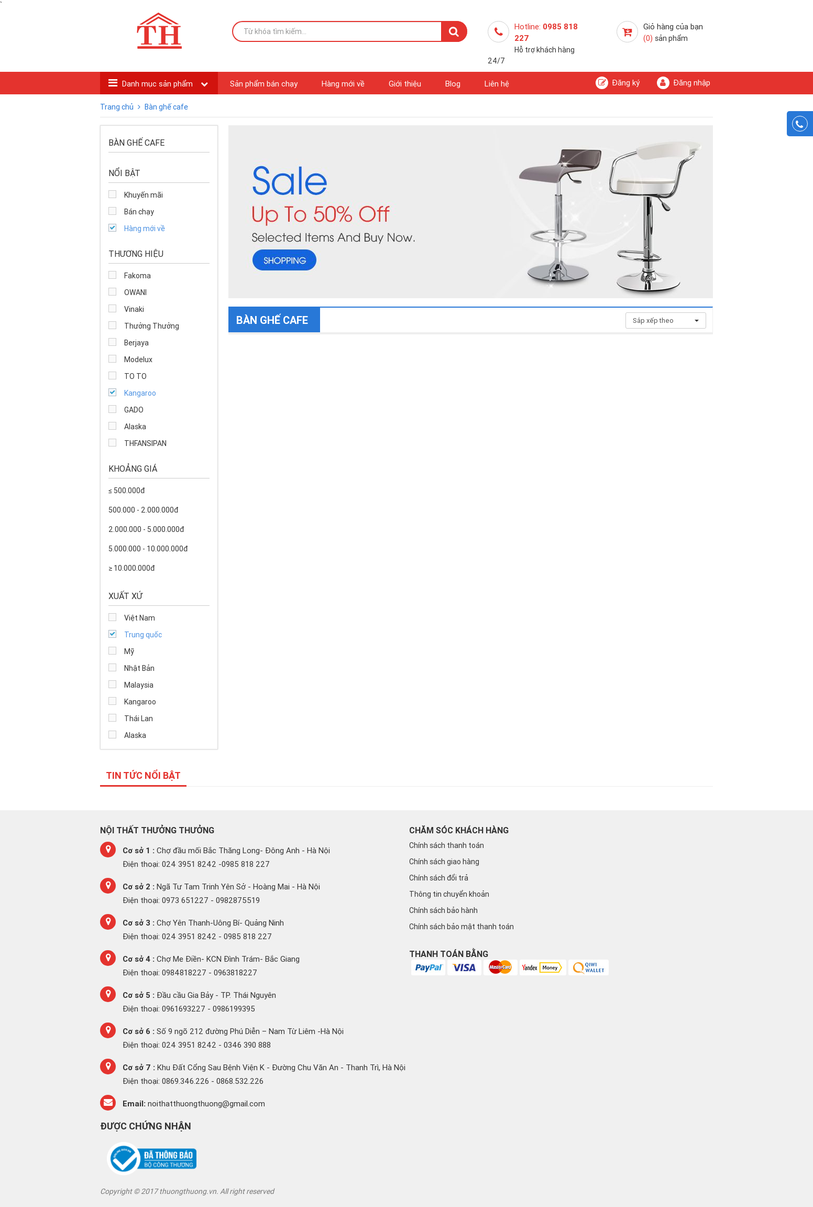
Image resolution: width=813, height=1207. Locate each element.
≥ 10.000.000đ (131, 568)
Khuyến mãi (143, 195)
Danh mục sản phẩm (158, 84)
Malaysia (138, 685)
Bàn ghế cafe (166, 107)
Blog (452, 84)
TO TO (135, 376)
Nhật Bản (139, 668)
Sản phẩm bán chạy (264, 84)
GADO (134, 410)
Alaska (135, 426)
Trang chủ (117, 107)
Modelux (138, 359)
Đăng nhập (683, 83)
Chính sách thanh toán (446, 845)
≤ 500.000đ (126, 490)
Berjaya (136, 342)
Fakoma (137, 275)
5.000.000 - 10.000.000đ (148, 548)
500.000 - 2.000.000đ (143, 510)
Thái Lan (138, 718)
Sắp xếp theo (666, 320)
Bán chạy (139, 211)
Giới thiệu (405, 84)
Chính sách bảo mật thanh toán (461, 926)
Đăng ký (618, 83)
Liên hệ (497, 84)
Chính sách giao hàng (444, 861)
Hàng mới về (343, 84)
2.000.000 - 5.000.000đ (146, 529)
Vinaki (134, 309)
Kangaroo (140, 393)
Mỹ (129, 651)
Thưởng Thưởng (151, 326)
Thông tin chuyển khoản (449, 894)
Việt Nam (139, 618)
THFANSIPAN (145, 443)
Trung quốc (143, 634)
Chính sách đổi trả (438, 878)
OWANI (135, 292)
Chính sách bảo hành (443, 910)
